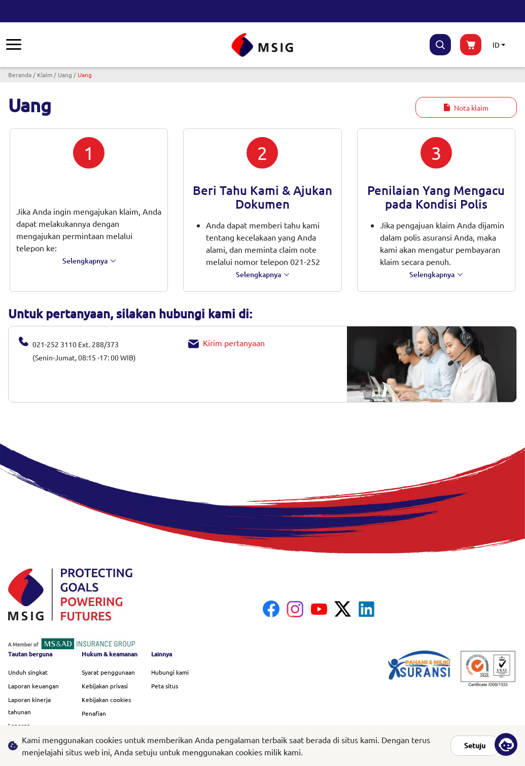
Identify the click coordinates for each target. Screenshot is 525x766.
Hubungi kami (170, 672)
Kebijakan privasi (105, 686)
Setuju (474, 746)
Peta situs (164, 686)
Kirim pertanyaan (226, 343)
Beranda (19, 75)
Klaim (44, 75)
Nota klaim (466, 107)
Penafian (94, 713)
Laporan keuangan (33, 686)
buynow (470, 44)
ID (496, 44)
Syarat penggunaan (108, 672)
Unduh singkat (28, 672)
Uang (65, 75)
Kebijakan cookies (106, 699)
